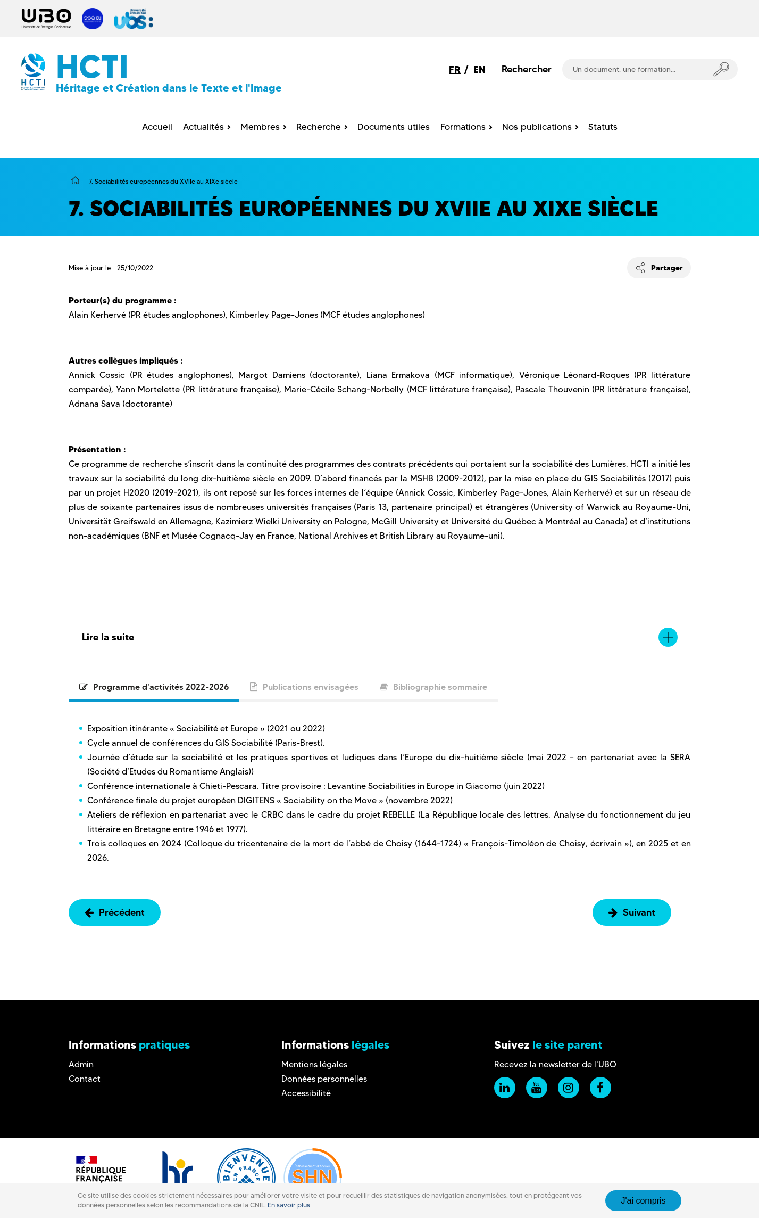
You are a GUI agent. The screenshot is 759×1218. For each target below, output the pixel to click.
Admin (81, 1064)
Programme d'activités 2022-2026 (154, 686)
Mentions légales (314, 1064)
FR (455, 69)
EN (479, 69)
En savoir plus (289, 1205)
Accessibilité (306, 1093)
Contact (85, 1079)
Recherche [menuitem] (318, 126)
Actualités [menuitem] (203, 126)
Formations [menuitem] (463, 126)
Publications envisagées (304, 686)
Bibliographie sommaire (433, 686)
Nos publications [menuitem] (537, 126)
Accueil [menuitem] (157, 126)
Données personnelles (324, 1079)
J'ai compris (643, 1200)
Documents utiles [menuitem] (393, 126)
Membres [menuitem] (260, 126)
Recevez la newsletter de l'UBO (555, 1064)
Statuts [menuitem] (603, 126)
